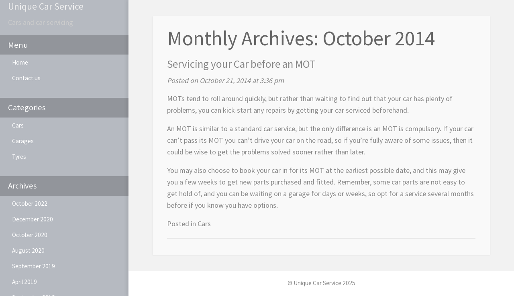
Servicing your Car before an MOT (241, 64)
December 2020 (32, 219)
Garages (23, 141)
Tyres (19, 156)
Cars (18, 125)
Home (20, 62)
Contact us (26, 78)
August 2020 (28, 250)
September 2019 (33, 266)
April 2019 (24, 282)
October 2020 (29, 235)
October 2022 (29, 203)
